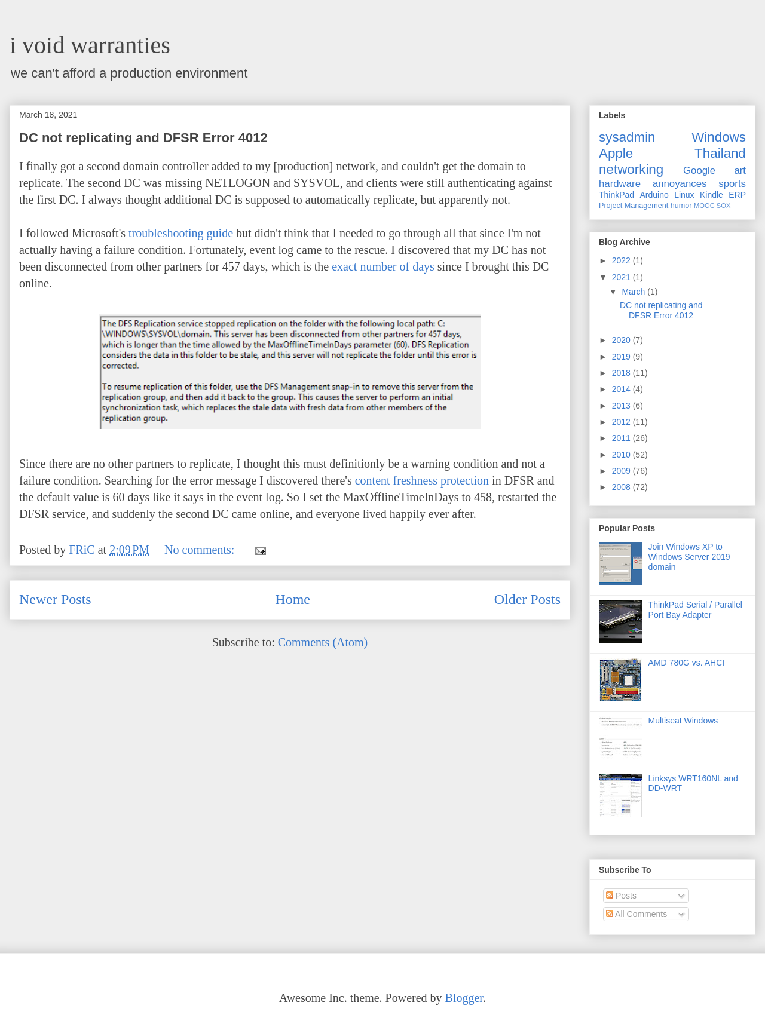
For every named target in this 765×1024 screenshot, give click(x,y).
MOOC (704, 205)
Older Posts (527, 599)
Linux (684, 195)
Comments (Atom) (323, 642)
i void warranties (90, 45)
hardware (620, 183)
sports (732, 183)
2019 (622, 356)
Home (292, 599)
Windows (718, 137)
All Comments (636, 914)
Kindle (711, 195)
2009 (622, 471)
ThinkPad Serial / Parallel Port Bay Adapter (695, 610)
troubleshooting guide (180, 233)
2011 (622, 438)
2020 (622, 340)
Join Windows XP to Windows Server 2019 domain (689, 557)
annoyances (680, 183)
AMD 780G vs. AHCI (686, 662)
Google (699, 170)
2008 (622, 487)
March (634, 291)
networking (631, 169)
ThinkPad (616, 195)
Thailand (720, 153)
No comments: (200, 549)
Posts (621, 895)
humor (681, 205)
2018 (622, 373)
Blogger (464, 997)
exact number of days (383, 266)
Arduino (654, 195)
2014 (622, 389)
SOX (724, 205)
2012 (622, 422)
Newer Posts (55, 599)
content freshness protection (422, 480)
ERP (737, 195)
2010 (622, 454)
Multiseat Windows (683, 720)
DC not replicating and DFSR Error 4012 (143, 137)
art (740, 170)
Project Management (633, 205)
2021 (622, 277)
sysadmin (627, 137)
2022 (622, 260)
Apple (616, 153)
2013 (622, 405)
